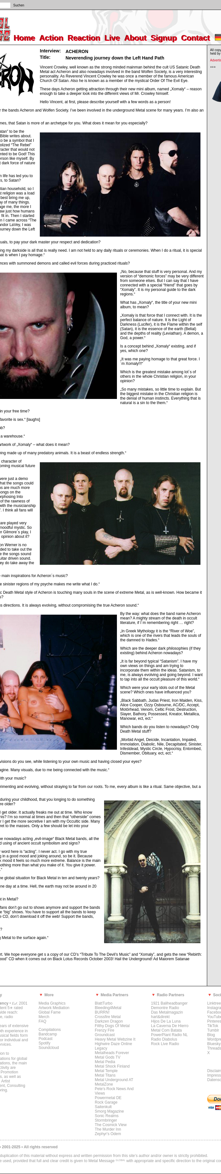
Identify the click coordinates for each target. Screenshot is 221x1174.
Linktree (214, 1003)
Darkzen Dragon (109, 1021)
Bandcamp (48, 1034)
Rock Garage (106, 1102)
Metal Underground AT (114, 1080)
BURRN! (102, 1012)
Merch (44, 1017)
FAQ (42, 1021)
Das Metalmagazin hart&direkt (167, 1014)
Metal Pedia (105, 1062)
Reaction (84, 38)
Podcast (45, 1038)
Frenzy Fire (104, 1030)
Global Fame (50, 1012)
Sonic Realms (107, 1116)
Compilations (50, 1029)
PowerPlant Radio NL (169, 1035)
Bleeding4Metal (108, 1008)
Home (25, 38)
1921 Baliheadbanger (169, 1003)
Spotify (44, 1043)
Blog (211, 1035)
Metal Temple (106, 1071)
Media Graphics (52, 1003)
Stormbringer (106, 1120)
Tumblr (213, 1030)
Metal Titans (105, 1075)
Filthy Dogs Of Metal (112, 1026)
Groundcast (105, 1035)
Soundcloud (49, 1047)
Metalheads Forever (112, 1053)
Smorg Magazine (109, 1111)
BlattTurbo (103, 1003)
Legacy (101, 1048)
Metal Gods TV (107, 1057)
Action (52, 38)
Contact (195, 38)
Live (112, 38)
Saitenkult (103, 1107)
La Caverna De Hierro (170, 1026)
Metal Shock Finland (112, 1066)
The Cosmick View (111, 1125)
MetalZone (104, 1084)
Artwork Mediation (54, 1008)
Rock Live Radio (165, 1044)
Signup (164, 38)
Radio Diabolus (164, 1039)
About (136, 38)
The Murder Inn (108, 1129)
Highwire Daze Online (113, 1044)
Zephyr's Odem (108, 1134)
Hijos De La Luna (166, 1021)
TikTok (212, 1026)
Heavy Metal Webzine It (115, 1039)
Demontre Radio (165, 1008)
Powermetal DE (108, 1098)
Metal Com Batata (166, 1030)
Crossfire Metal (108, 1017)
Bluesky (214, 1044)
